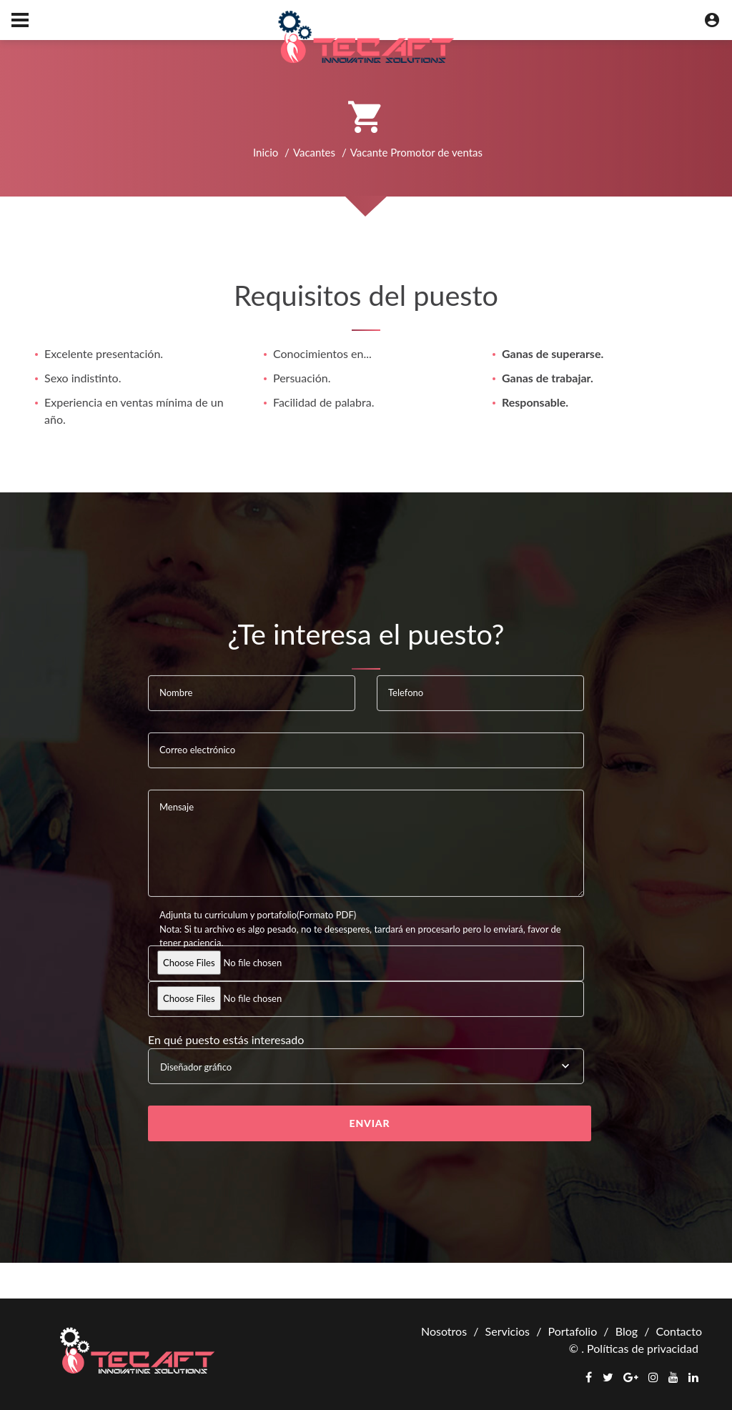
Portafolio (572, 1331)
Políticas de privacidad (642, 1348)
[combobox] (366, 1066)
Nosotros (444, 1331)
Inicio (265, 152)
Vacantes (314, 152)
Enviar (370, 1123)
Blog (626, 1331)
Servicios (507, 1331)
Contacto (679, 1331)
